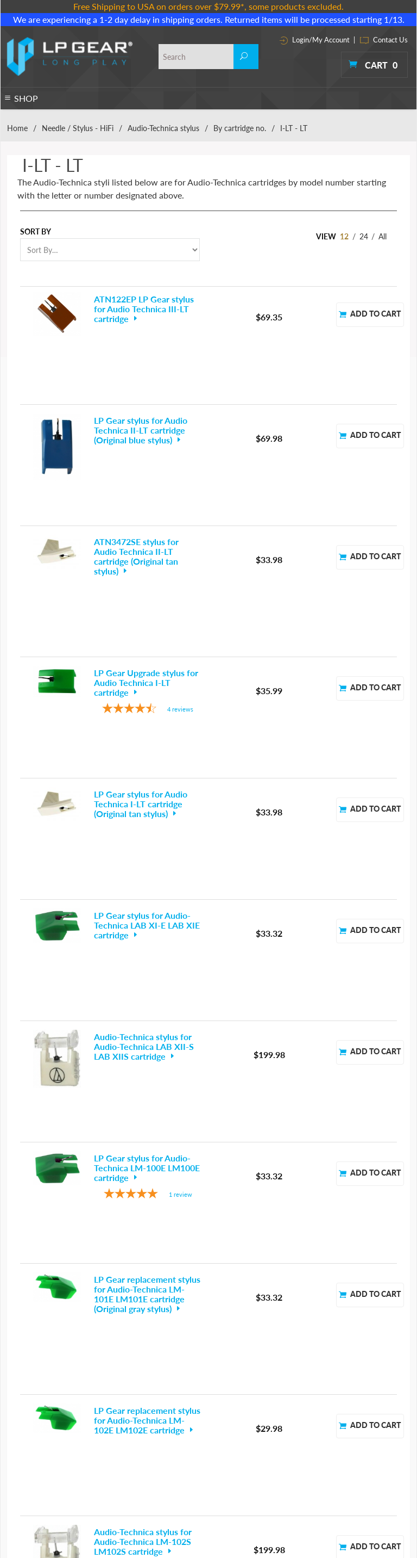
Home (17, 128)
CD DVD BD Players (117, 1400)
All (382, 236)
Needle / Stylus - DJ (35, 1440)
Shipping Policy (268, 1449)
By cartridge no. (239, 128)
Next (367, 1209)
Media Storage (108, 1466)
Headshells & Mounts (118, 1453)
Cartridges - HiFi (30, 1413)
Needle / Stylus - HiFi (77, 128)
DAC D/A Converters (117, 1427)
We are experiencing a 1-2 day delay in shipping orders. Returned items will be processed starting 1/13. (209, 19)
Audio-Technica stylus (163, 128)
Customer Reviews (274, 1464)
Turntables (22, 1479)
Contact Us (384, 39)
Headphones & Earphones (44, 1427)
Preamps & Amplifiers (192, 1400)
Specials (173, 1440)
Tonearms (175, 1466)
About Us (258, 1388)
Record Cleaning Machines (200, 1413)
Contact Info (264, 1419)
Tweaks (172, 1479)
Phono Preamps (29, 1466)
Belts (14, 1387)
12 (344, 236)
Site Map (258, 1434)
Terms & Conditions (275, 1403)
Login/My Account (315, 39)
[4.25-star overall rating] (148, 569)
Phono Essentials (186, 1387)
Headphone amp (112, 1440)
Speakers (174, 1427)
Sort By (35, 231)
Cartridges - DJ (28, 1400)
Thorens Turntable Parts (196, 1453)
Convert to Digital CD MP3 (126, 1413)
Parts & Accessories (115, 1479)
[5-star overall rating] (148, 854)
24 (363, 236)
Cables (97, 1387)
